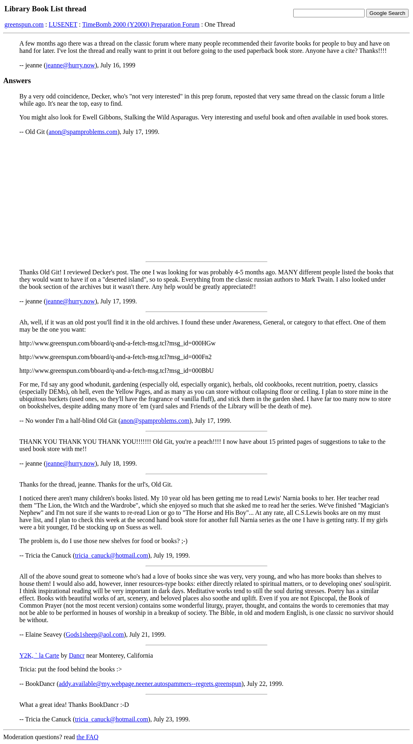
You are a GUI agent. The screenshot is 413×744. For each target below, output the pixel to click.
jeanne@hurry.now (70, 65)
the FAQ (87, 737)
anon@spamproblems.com (82, 131)
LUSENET (63, 24)
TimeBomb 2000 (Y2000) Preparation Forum (141, 24)
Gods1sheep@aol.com (95, 634)
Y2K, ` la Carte (39, 655)
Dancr (77, 655)
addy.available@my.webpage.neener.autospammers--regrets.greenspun (150, 683)
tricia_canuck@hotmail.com (111, 555)
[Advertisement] (206, 198)
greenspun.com (24, 24)
